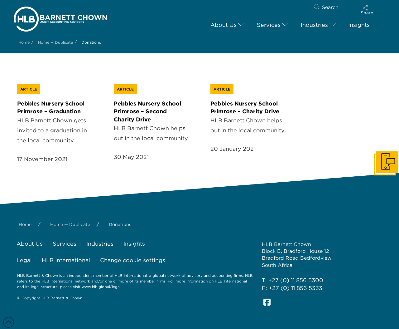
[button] (366, 10)
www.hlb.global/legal (101, 286)
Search (330, 7)
